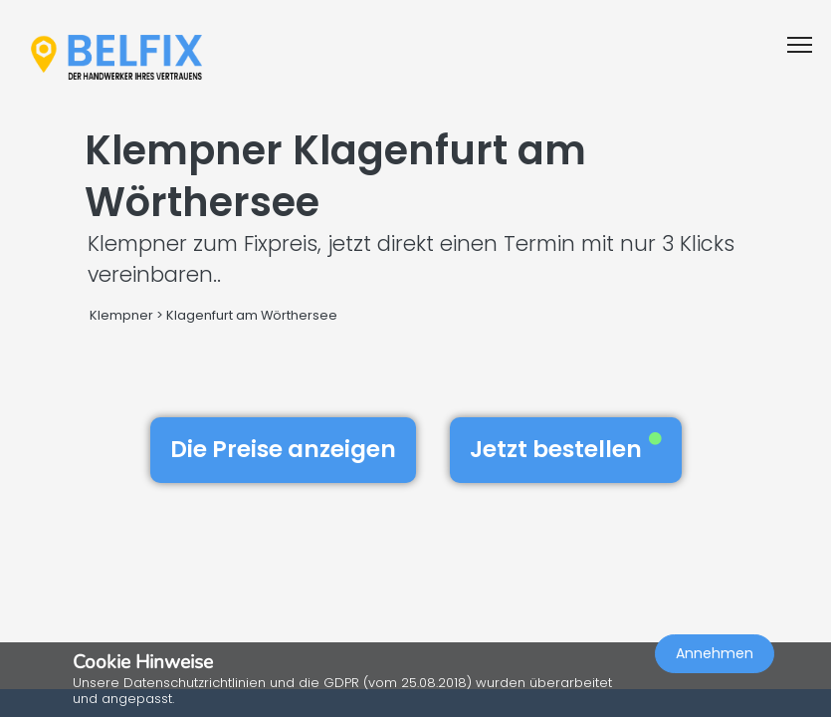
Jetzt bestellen (566, 449)
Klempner (121, 315)
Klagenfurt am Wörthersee (251, 315)
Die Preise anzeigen (283, 449)
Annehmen (714, 653)
